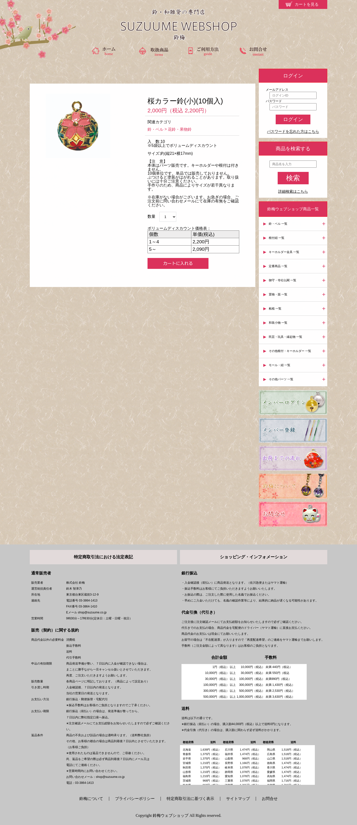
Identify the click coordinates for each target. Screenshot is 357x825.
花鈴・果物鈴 (180, 129)
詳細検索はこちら (293, 191)
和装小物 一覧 (278, 322)
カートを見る (307, 4)
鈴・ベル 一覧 (278, 223)
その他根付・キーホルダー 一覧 (290, 351)
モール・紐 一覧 (279, 365)
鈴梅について (93, 799)
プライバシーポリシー (135, 799)
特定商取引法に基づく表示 (190, 799)
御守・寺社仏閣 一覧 (282, 280)
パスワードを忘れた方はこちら (293, 131)
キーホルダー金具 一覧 (284, 252)
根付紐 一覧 (276, 238)
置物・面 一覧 (278, 294)
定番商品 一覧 (278, 266)
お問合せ (270, 799)
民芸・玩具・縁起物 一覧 (285, 337)
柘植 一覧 (275, 308)
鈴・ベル (155, 129)
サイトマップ (238, 799)
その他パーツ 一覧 (281, 379)
